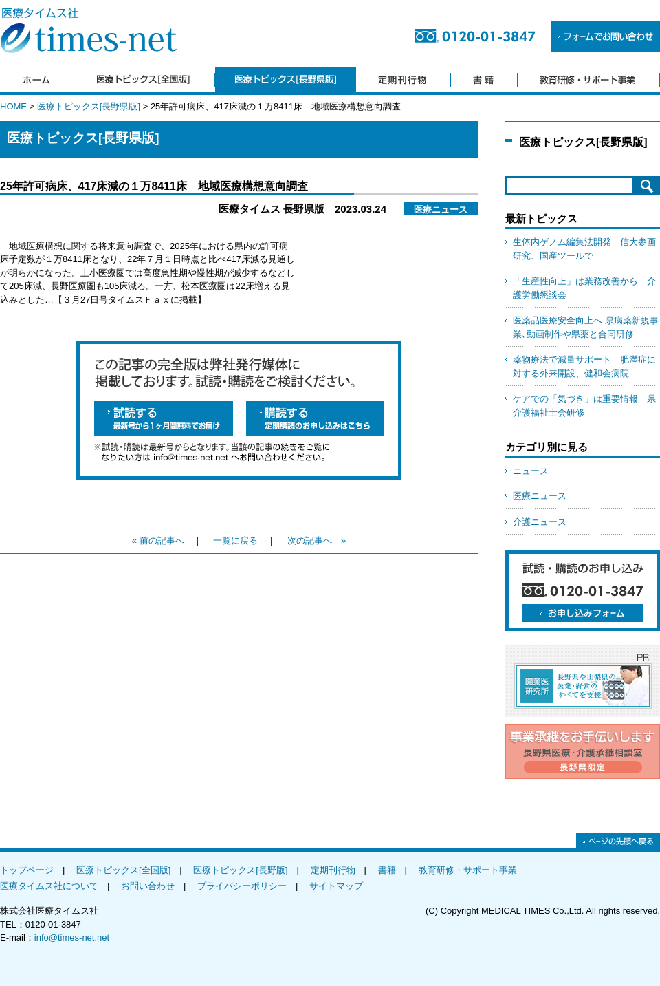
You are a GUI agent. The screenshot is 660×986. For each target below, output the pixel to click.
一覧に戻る (235, 540)
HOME (13, 106)
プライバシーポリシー (242, 886)
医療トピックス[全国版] (123, 870)
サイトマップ (336, 886)
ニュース (531, 471)
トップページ (27, 870)
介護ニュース (539, 522)
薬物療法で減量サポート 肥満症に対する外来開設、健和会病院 (584, 366)
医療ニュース (539, 496)
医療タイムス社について (49, 886)
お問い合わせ (148, 886)
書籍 (387, 870)
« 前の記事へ (158, 540)
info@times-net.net (71, 937)
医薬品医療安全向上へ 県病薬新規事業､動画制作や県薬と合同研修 (586, 327)
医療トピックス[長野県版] (88, 106)
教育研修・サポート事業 (468, 870)
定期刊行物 (333, 870)
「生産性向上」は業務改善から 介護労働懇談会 (584, 288)
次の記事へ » (316, 540)
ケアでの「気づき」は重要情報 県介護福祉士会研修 (584, 406)
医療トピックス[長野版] (240, 870)
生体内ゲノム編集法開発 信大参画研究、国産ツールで (584, 249)
